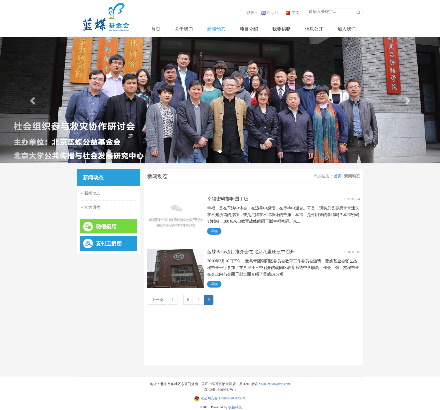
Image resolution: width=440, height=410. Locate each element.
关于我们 (184, 29)
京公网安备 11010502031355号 (220, 398)
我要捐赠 (281, 29)
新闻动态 (216, 29)
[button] (33, 100)
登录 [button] (251, 13)
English (273, 13)
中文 (295, 13)
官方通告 (92, 207)
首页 (155, 29)
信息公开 (314, 29)
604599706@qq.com (275, 384)
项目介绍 (249, 29)
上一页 (157, 300)
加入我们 (346, 29)
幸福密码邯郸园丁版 (227, 198)
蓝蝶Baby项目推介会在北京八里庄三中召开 (251, 251)
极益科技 (235, 407)
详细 (214, 231)
